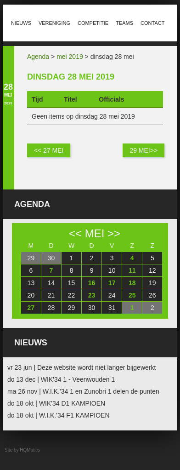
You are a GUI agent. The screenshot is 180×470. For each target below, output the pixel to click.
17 (112, 283)
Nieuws (21, 23)
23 (92, 295)
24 (112, 295)
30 (51, 258)
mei (95, 233)
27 (31, 307)
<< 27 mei (49, 150)
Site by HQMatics (22, 450)
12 (152, 270)
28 (51, 307)
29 (31, 258)
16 (92, 283)
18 (132, 283)
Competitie (93, 23)
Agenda (38, 56)
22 (71, 295)
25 (132, 295)
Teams (124, 23)
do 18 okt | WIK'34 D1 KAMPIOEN (56, 403)
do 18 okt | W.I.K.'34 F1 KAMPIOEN (58, 415)
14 (51, 283)
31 (112, 307)
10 (112, 270)
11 (132, 270)
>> (113, 233)
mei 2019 (69, 56)
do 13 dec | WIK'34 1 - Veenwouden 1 (61, 379)
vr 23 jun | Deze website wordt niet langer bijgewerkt (81, 367)
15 (71, 283)
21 (51, 295)
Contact (152, 23)
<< (75, 233)
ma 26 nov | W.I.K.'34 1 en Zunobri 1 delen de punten (83, 391)
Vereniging (54, 23)
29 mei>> (143, 150)
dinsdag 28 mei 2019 (70, 76)
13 (31, 283)
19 (152, 283)
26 (152, 295)
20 (31, 295)
